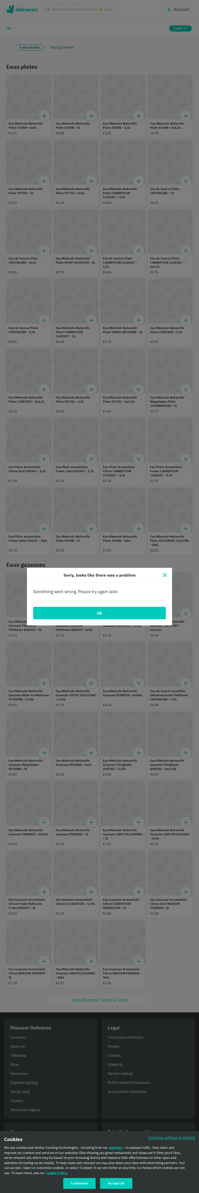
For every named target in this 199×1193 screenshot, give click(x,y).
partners (116, 1149)
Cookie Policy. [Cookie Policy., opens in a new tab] (57, 1174)
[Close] (165, 575)
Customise (79, 1184)
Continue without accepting (171, 1138)
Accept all (116, 1184)
